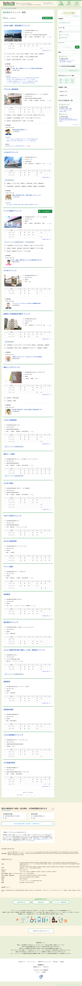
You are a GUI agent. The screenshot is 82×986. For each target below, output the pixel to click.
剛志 (19, 854)
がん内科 (53, 863)
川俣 (54, 853)
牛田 (47, 852)
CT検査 (66, 108)
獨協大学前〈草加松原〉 (69, 852)
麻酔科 (38, 880)
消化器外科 (31, 866)
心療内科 (24, 877)
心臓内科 (63, 862)
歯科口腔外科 (31, 882)
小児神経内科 (43, 871)
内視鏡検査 (61, 108)
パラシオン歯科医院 (11, 89)
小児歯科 (27, 882)
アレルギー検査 (62, 110)
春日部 (28, 853)
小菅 (49, 852)
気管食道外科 (39, 866)
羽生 (52, 853)
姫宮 (34, 853)
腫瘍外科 (70, 866)
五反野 (51, 852)
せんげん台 (19, 853)
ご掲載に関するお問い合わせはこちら (41, 930)
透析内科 (57, 863)
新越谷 (9, 853)
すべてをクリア (76, 16)
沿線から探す (63, 37)
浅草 (16, 852)
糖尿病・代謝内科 (48, 863)
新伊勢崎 (22, 854)
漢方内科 (25, 863)
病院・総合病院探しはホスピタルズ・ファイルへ (49, 3)
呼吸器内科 (37, 862)
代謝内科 (42, 863)
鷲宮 (43, 853)
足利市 (72, 853)
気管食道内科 (32, 862)
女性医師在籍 (62, 60)
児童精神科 (37, 877)
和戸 (41, 853)
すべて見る (49, 37)
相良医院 (7, 594)
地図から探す (48, 18)
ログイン (38, 972)
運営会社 (62, 961)
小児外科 (24, 871)
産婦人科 (21, 869)
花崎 (45, 853)
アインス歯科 (8, 566)
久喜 (8, 852)
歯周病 (66, 119)
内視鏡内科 (22, 863)
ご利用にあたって (21, 961)
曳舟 (37, 852)
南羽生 (49, 853)
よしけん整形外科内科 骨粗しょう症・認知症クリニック (24, 650)
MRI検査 (70, 108)
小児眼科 (27, 871)
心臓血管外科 (62, 866)
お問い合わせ (55, 961)
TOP (2, 8)
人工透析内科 (54, 862)
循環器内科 (42, 862)
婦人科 (26, 869)
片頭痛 (60, 121)
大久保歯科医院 (9, 762)
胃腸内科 (27, 862)
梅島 (54, 852)
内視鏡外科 (22, 868)
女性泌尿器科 (43, 875)
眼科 (28, 873)
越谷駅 (10, 8)
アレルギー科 (24, 873)
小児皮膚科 (38, 871)
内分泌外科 (39, 868)
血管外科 (34, 868)
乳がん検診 (69, 110)
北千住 (11, 852)
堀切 (45, 852)
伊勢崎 (13, 852)
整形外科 (23, 866)
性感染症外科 (34, 875)
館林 (60, 853)
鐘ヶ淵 (42, 852)
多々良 (62, 853)
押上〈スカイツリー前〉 (31, 852)
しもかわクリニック (11, 152)
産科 (24, 869)
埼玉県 (6, 8)
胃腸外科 (35, 866)
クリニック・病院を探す (60, 902)
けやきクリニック (10, 270)
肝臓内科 (78, 863)
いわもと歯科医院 (10, 420)
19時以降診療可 (62, 61)
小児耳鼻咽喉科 (33, 871)
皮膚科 (21, 873)
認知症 (60, 118)
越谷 (11, 853)
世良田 (15, 854)
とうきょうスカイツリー (22, 852)
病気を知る (41, 902)
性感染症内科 (29, 875)
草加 (63, 852)
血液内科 (67, 862)
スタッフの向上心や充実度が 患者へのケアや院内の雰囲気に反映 (22, 139)
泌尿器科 (39, 875)
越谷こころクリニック (12, 367)
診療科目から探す (64, 22)
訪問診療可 (69, 61)
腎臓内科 (46, 862)
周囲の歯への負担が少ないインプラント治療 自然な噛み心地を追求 (23, 77)
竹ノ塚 (59, 852)
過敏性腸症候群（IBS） (68, 118)
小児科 (21, 871)
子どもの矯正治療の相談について (20, 146)
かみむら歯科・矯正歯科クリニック (17, 25)
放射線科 (34, 880)
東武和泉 (68, 853)
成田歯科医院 (8, 709)
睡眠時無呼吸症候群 (72, 119)
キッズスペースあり (70, 60)
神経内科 (49, 862)
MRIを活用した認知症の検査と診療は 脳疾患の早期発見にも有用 (22, 204)
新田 (75, 852)
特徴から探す (63, 56)
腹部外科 (78, 866)
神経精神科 (28, 877)
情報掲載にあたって (37, 966)
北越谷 (13, 853)
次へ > (37, 795)
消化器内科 (23, 862)
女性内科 (61, 863)
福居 (66, 853)
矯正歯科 (23, 882)
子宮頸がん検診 (62, 111)
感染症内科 (75, 862)
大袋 (16, 853)
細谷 (10, 854)
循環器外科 (54, 866)
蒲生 (77, 852)
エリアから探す (64, 34)
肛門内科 (21, 875)
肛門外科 (25, 875)
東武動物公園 (37, 853)
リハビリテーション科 (28, 880)
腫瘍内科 (70, 862)
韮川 (78, 853)
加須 (47, 853)
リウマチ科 (22, 880)
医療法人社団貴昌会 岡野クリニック (17, 314)
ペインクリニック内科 (32, 863)
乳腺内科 (21, 865)
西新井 (56, 852)
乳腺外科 (58, 866)
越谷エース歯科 (9, 454)
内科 (20, 862)
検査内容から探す (64, 104)
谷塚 (61, 852)
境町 (17, 854)
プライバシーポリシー (31, 961)
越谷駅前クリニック (11, 622)
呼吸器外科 (44, 866)
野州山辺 (75, 853)
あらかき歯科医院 (10, 541)
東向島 (40, 852)
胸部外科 (74, 866)
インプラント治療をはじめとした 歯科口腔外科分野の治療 (21, 83)
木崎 (12, 854)
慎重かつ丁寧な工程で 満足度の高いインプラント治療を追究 (21, 140)
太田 (8, 854)
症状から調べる (21, 902)
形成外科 (27, 866)
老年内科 (69, 863)
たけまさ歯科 (8, 483)
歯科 (20, 882)
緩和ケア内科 (25, 865)
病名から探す (63, 114)
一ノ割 (25, 853)
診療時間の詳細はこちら (47, 50)
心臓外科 (67, 866)
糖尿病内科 (59, 862)
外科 (20, 866)
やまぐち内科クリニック (12, 516)
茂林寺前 (57, 853)
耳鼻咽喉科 (32, 873)
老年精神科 (33, 877)
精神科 (21, 877)
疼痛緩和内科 (73, 863)
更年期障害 (61, 119)
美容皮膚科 (25, 878)
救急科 (40, 880)
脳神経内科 (65, 863)
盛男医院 (7, 681)
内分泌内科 (39, 863)
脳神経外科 (49, 866)
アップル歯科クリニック (12, 211)
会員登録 (44, 972)
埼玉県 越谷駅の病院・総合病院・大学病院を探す (27, 823)
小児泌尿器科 (48, 871)
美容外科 (21, 878)
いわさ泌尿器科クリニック (13, 735)
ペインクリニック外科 (28, 868)
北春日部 (31, 853)
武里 (22, 853)
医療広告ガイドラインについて (44, 961)
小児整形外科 (53, 871)
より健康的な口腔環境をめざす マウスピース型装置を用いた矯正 (22, 81)
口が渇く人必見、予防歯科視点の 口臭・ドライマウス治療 (21, 79)
